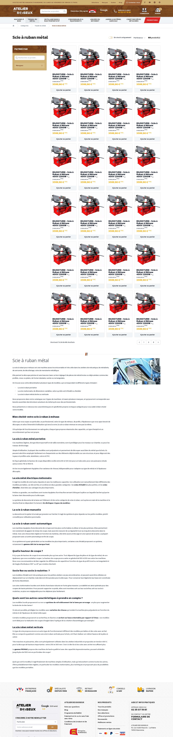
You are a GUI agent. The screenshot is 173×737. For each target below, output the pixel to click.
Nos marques (103, 710)
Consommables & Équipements (75, 20)
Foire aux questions (72, 707)
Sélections (95, 2)
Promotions (152, 20)
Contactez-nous (133, 2)
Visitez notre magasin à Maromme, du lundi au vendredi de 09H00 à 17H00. (44, 2)
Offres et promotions (106, 716)
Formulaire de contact (140, 718)
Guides (113, 2)
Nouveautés (102, 719)
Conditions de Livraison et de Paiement (75, 722)
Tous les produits (104, 707)
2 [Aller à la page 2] (148, 342)
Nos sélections (103, 713)
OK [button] (52, 727)
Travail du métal (32, 20)
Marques (105, 2)
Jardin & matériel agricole (113, 20)
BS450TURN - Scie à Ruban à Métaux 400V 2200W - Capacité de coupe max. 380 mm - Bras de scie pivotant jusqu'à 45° (63, 76)
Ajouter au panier (63, 90)
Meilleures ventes (104, 722)
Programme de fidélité (72, 713)
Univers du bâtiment (95, 20)
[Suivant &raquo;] (158, 342)
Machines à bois (19, 20)
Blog (120, 2)
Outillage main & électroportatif (52, 20)
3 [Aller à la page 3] (153, 342)
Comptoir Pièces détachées (134, 20)
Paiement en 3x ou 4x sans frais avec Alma (76, 717)
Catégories (24, 26)
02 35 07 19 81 (139, 709)
